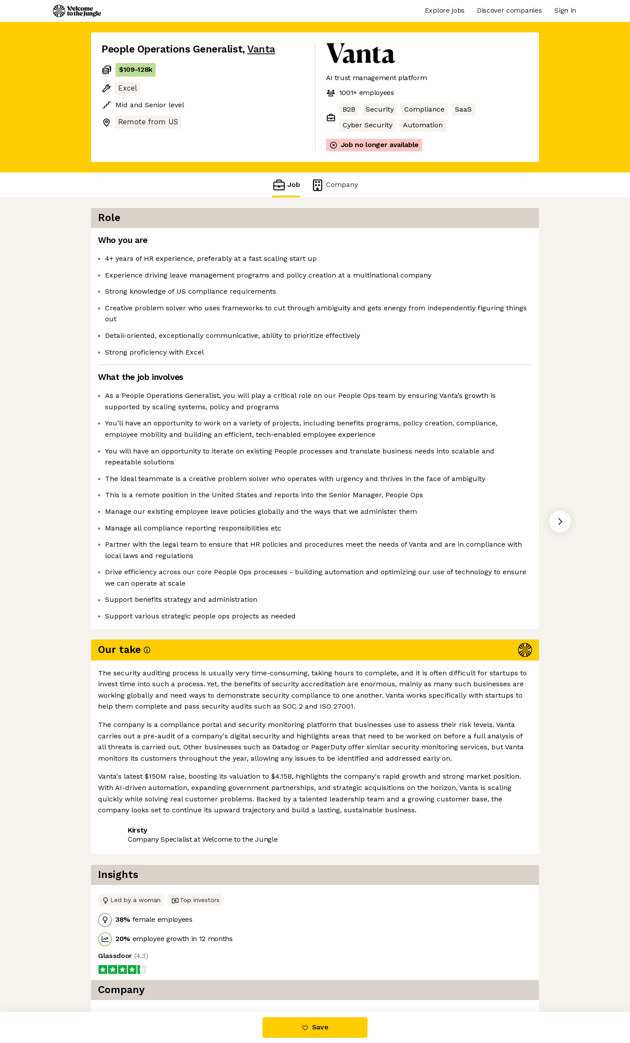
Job (286, 185)
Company (334, 185)
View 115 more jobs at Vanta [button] (210, 796)
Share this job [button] (125, 796)
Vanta (261, 49)
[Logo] (77, 11)
